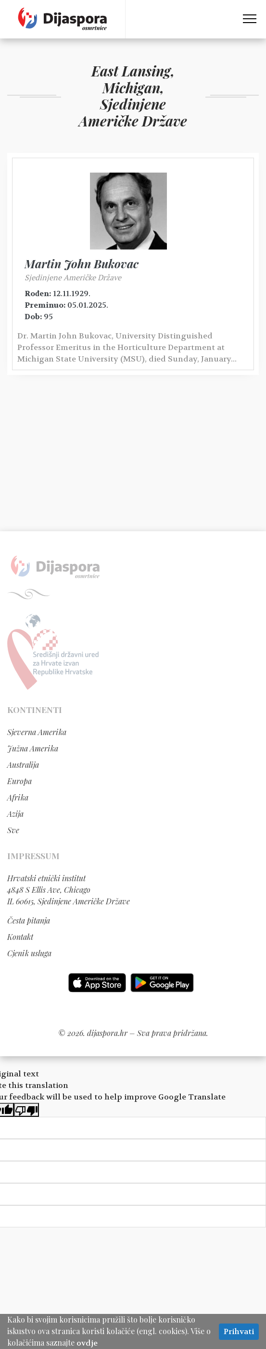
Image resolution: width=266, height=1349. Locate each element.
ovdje (87, 1343)
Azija (15, 814)
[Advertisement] (133, 456)
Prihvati (239, 1331)
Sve (13, 830)
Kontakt (20, 937)
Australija (23, 765)
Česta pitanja (28, 920)
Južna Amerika (32, 748)
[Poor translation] (26, 1110)
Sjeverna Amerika (36, 732)
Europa (19, 781)
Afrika (17, 797)
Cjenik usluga (29, 953)
